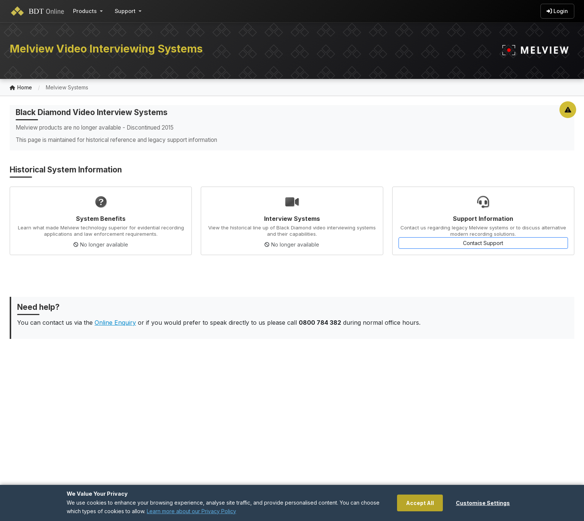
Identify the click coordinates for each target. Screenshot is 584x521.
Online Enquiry (115, 322)
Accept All (420, 503)
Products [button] (85, 11)
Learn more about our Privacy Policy (191, 511)
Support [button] (125, 11)
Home (21, 87)
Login (557, 11)
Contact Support (483, 243)
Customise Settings (483, 503)
